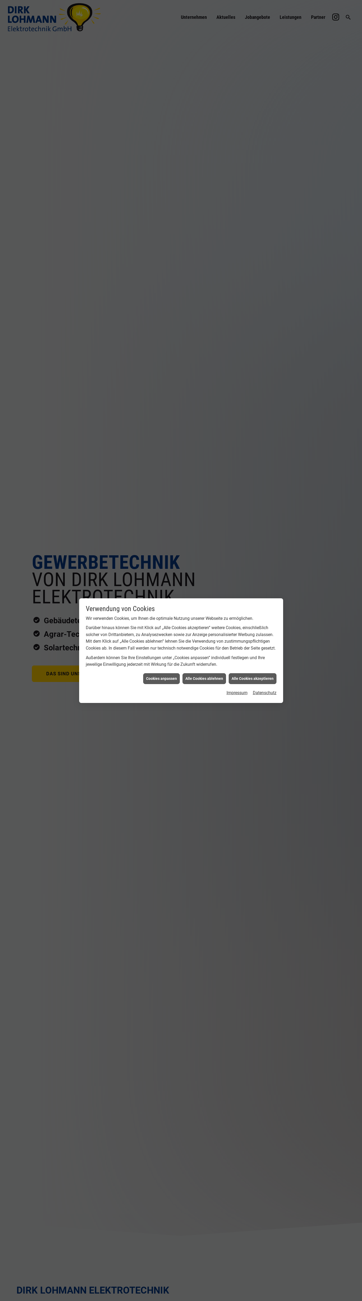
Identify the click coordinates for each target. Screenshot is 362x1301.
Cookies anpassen (161, 678)
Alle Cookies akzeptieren (253, 678)
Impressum (237, 692)
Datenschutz (264, 692)
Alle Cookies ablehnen (204, 678)
